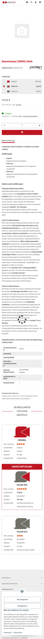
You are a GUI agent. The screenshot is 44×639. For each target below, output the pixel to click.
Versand (18, 105)
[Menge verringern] (4, 125)
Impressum (7, 632)
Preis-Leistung (8, 444)
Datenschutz (18, 632)
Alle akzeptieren (22, 599)
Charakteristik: (8, 458)
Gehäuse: (7, 451)
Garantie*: (7, 455)
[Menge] (22, 125)
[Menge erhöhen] (39, 125)
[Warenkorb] (40, 2)
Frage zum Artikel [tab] (26, 141)
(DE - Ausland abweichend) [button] (28, 116)
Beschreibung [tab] (8, 141)
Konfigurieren (22, 606)
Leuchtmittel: (8, 448)
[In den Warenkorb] (3, 10)
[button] (31, 2)
